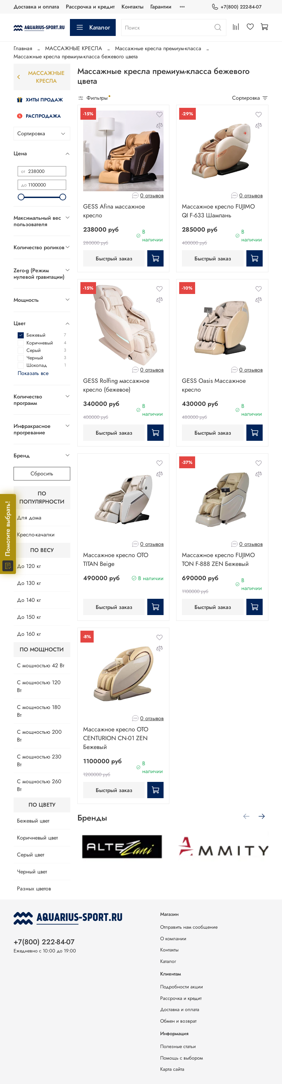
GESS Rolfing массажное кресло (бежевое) (116, 385)
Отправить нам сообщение (189, 927)
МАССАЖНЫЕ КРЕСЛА (73, 48)
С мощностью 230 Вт (39, 760)
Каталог (93, 27)
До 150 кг (29, 617)
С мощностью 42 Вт (40, 665)
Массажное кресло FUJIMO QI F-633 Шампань (218, 211)
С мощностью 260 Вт (39, 785)
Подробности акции (181, 986)
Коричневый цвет (37, 838)
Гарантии (160, 7)
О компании (173, 938)
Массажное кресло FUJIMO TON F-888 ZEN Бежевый (218, 559)
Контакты (132, 7)
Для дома (29, 517)
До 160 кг (29, 634)
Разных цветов (34, 888)
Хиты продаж (40, 99)
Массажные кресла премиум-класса (158, 48)
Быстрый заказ (114, 258)
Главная (23, 48)
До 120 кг (29, 566)
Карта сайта (172, 1069)
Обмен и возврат (178, 1021)
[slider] (21, 197)
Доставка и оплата (36, 7)
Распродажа (39, 116)
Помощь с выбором (181, 1058)
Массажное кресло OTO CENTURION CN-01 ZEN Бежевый (115, 738)
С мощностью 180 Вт (39, 711)
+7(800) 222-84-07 (236, 7)
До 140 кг (29, 600)
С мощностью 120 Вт (39, 686)
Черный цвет (32, 871)
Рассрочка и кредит (90, 7)
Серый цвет (30, 855)
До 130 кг (29, 583)
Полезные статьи (178, 1046)
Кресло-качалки (36, 534)
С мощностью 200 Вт (39, 736)
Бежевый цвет (33, 821)
